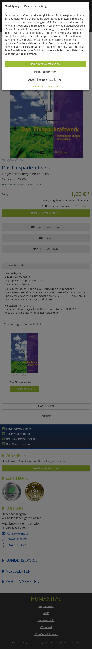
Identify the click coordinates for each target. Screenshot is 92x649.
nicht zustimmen (47, 72)
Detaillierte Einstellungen (45, 80)
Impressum (53, 86)
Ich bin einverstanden (45, 64)
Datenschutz (38, 86)
